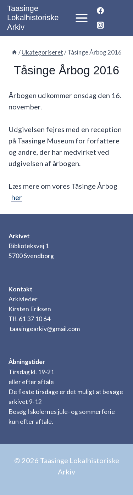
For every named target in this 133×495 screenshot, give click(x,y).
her (16, 197)
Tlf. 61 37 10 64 (29, 319)
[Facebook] (100, 11)
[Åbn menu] (80, 18)
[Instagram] (100, 25)
